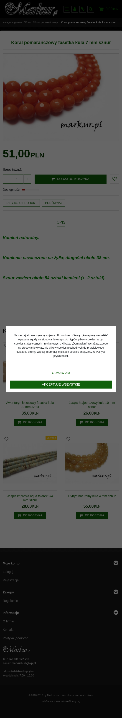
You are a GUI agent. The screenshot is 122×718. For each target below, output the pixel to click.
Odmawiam (61, 373)
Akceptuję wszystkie (61, 384)
